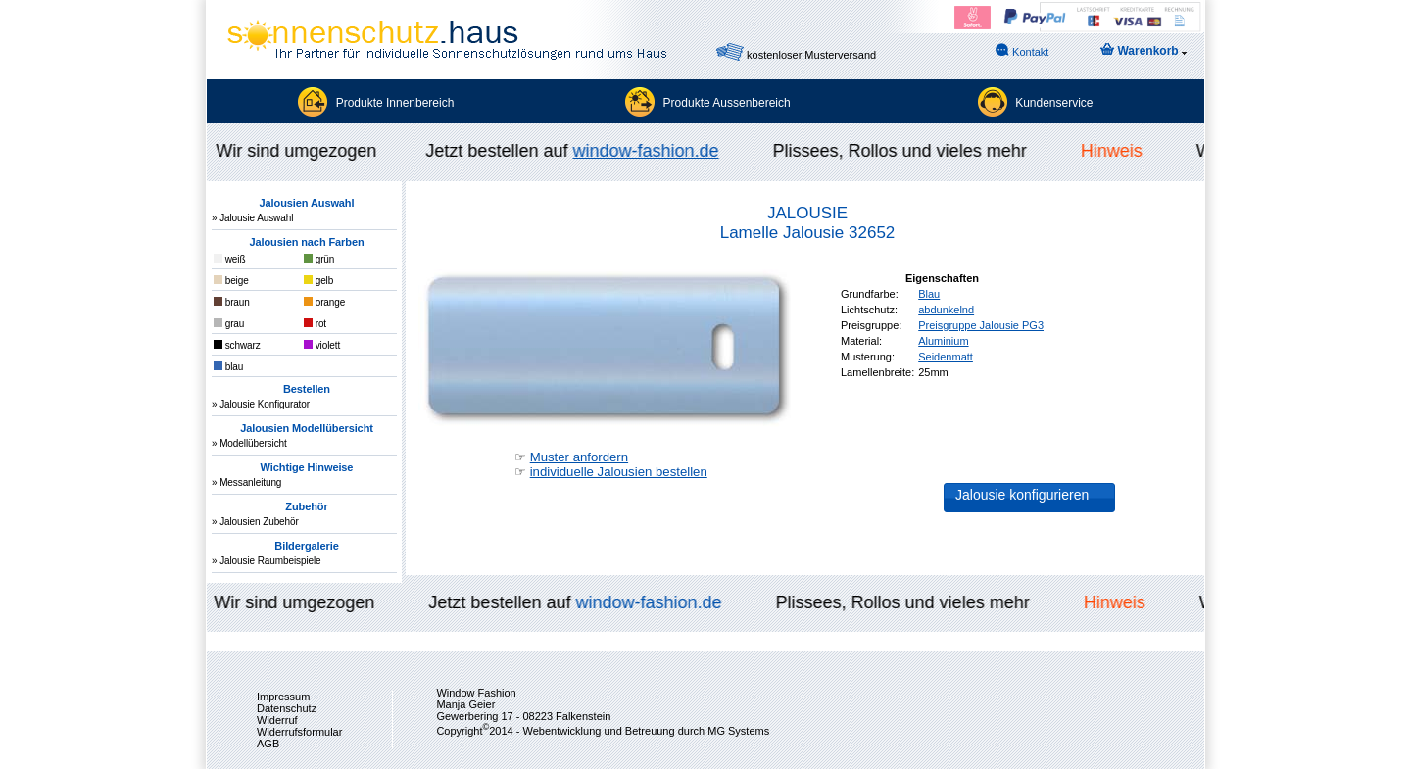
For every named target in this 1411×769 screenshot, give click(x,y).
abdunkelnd (946, 309)
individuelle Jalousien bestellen (618, 471)
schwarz (237, 345)
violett (322, 345)
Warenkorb (1143, 50)
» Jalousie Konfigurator (261, 404)
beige (231, 280)
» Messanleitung (246, 482)
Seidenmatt (945, 356)
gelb (318, 280)
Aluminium (943, 341)
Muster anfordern (579, 457)
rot (315, 323)
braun (232, 302)
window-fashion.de (648, 151)
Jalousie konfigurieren (1022, 495)
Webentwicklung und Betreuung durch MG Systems (645, 731)
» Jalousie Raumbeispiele (266, 560)
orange (324, 302)
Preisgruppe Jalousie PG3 (981, 325)
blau (228, 366)
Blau (929, 294)
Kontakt (1022, 50)
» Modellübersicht (249, 443)
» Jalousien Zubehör (255, 521)
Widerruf (277, 720)
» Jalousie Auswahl (252, 218)
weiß (229, 259)
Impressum (283, 696)
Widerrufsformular (299, 732)
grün (319, 259)
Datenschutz (286, 708)
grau (229, 323)
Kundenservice (1054, 103)
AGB (268, 743)
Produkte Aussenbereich (727, 103)
